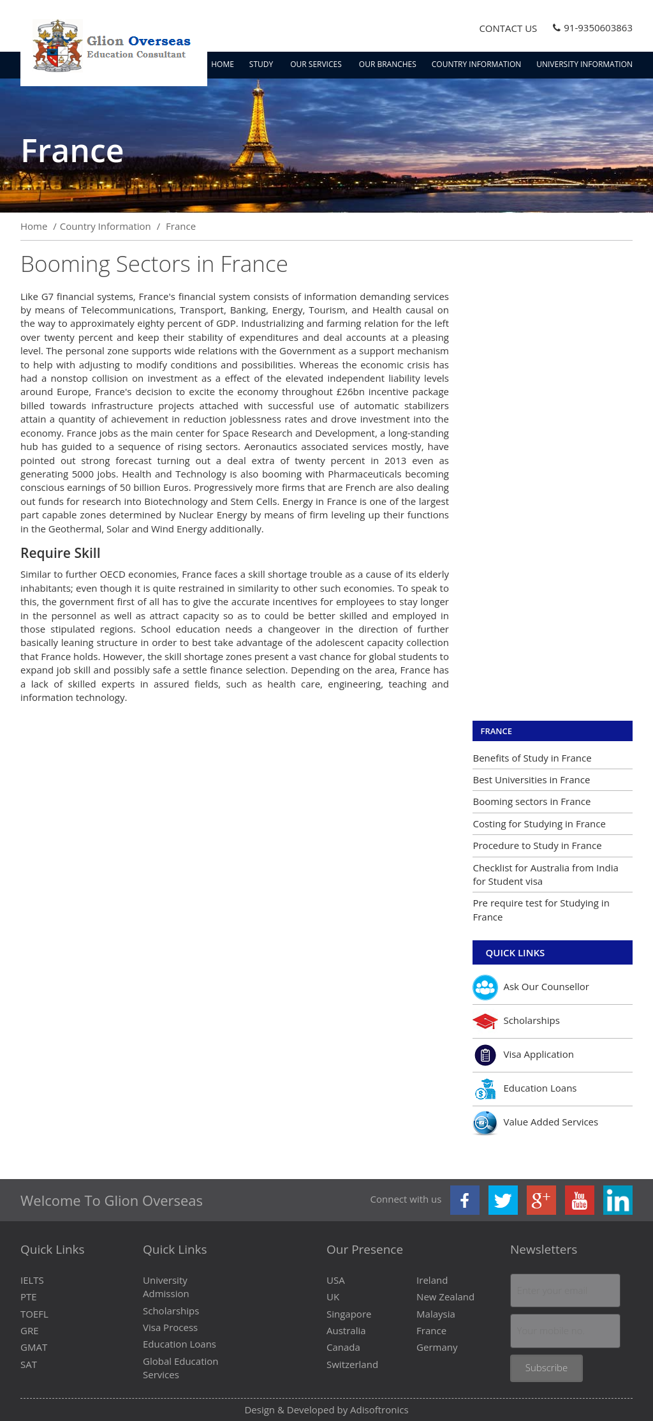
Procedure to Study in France (537, 845)
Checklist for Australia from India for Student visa (545, 874)
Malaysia (435, 1313)
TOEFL (34, 1313)
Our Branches (387, 64)
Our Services (317, 64)
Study (262, 64)
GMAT (33, 1347)
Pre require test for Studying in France (541, 909)
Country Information (477, 64)
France (496, 731)
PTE (28, 1296)
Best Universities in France (531, 779)
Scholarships (516, 1021)
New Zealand (445, 1296)
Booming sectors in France (532, 801)
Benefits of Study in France (532, 757)
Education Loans (524, 1089)
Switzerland (352, 1364)
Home (222, 64)
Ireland (432, 1280)
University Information (584, 64)
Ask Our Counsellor (531, 987)
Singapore (348, 1313)
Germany (436, 1347)
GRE (29, 1330)
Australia (346, 1330)
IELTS (32, 1280)
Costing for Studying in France (539, 823)
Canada (343, 1347)
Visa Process (170, 1327)
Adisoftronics (379, 1409)
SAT (28, 1364)
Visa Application (523, 1055)
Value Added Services (535, 1123)
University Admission (166, 1287)
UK (332, 1296)
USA (335, 1280)
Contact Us (508, 28)
